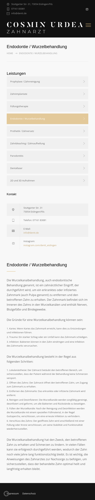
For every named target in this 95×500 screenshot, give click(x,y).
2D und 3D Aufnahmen (22, 180)
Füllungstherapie (19, 106)
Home (10, 53)
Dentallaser (16, 168)
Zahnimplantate (18, 93)
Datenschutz (29, 493)
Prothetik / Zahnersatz (22, 131)
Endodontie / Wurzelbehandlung (27, 118)
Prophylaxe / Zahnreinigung (25, 81)
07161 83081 (18, 9)
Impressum (13, 493)
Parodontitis (16, 155)
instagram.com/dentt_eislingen (40, 245)
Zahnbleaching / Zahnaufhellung (27, 143)
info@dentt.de (18, 13)
